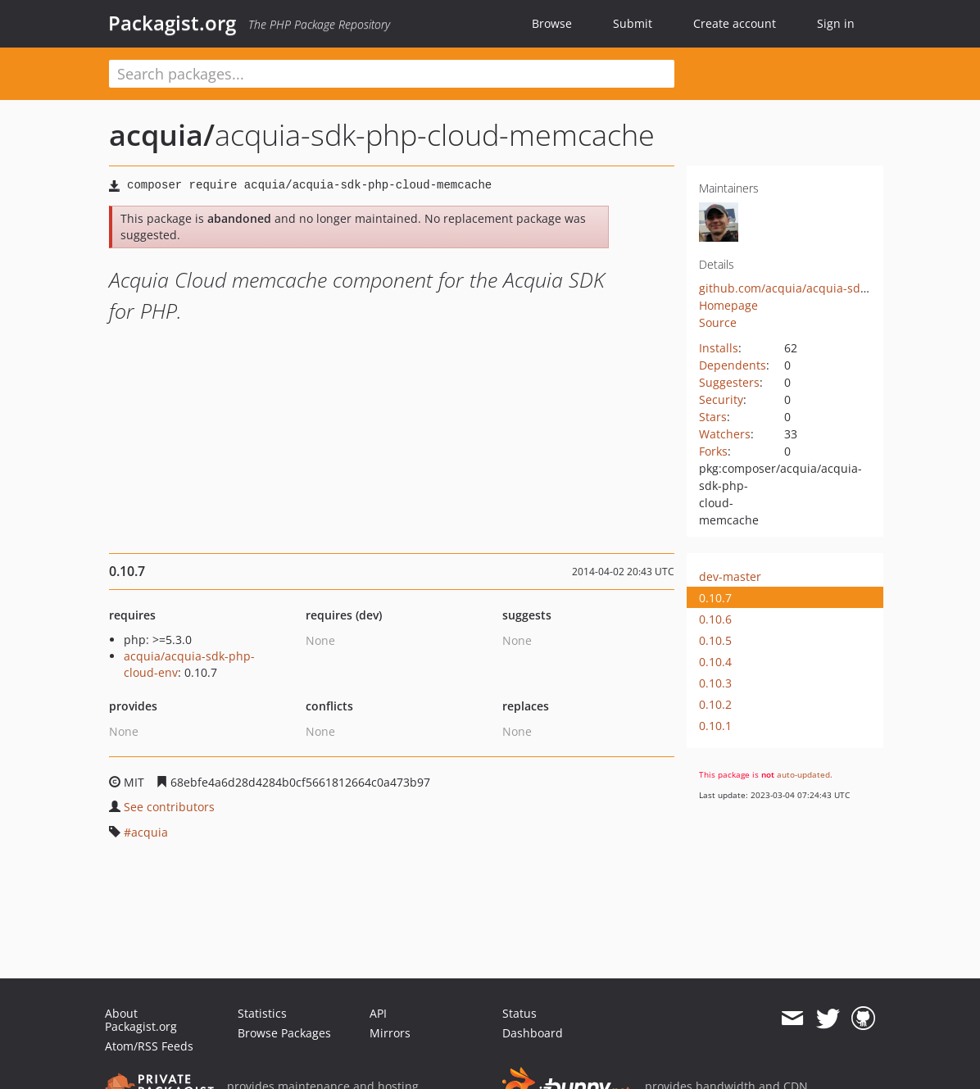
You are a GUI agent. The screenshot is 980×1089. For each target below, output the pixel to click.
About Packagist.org (141, 1019)
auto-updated (803, 774)
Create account (734, 23)
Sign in (836, 23)
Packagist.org (172, 23)
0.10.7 (715, 598)
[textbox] (391, 74)
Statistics (262, 1013)
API (378, 1013)
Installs (718, 348)
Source (718, 322)
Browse (552, 23)
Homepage (728, 305)
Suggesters (729, 382)
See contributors (169, 806)
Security (721, 399)
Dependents (732, 365)
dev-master (730, 576)
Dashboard (532, 1033)
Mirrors (390, 1033)
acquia (149, 832)
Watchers (725, 434)
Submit (632, 23)
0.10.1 (715, 725)
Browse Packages (284, 1033)
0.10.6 (715, 619)
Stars (713, 416)
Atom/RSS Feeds (149, 1046)
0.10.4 (715, 661)
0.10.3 (715, 683)
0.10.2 (715, 704)
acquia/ (162, 135)
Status (519, 1013)
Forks (713, 451)
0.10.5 (715, 640)
